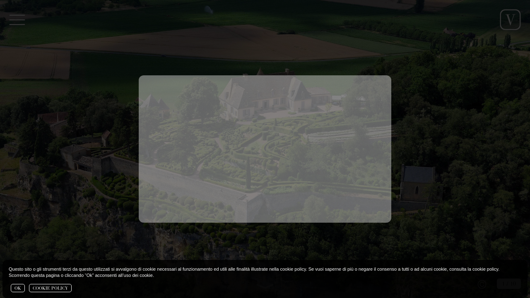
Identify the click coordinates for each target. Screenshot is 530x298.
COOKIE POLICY (50, 288)
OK (17, 288)
